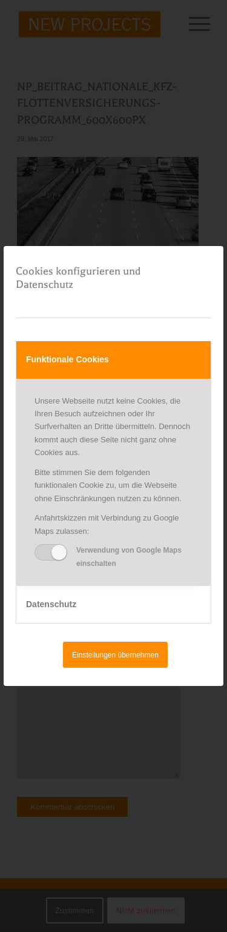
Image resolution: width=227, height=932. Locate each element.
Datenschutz (51, 604)
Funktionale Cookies (67, 359)
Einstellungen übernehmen (115, 655)
